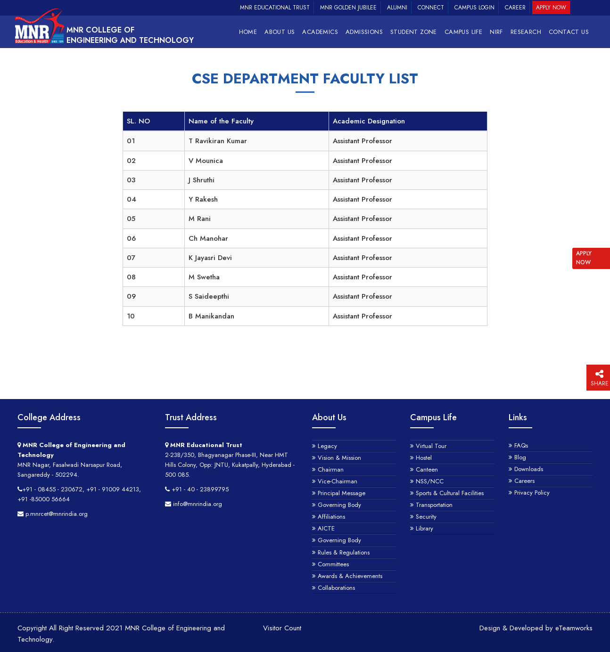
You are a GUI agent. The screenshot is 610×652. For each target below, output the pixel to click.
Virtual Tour (431, 445)
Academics (320, 31)
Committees (333, 564)
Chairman (331, 469)
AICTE (326, 528)
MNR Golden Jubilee (348, 7)
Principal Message (341, 493)
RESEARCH (526, 31)
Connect (431, 7)
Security (426, 516)
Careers (524, 480)
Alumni (397, 7)
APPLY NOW (584, 258)
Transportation (434, 504)
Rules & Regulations (344, 552)
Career (515, 7)
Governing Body (339, 504)
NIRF (496, 31)
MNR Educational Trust (275, 7)
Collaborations (336, 587)
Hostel (424, 457)
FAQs (521, 445)
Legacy (327, 445)
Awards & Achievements (350, 575)
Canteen (427, 469)
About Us (279, 31)
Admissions (364, 31)
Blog (520, 457)
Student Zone (413, 31)
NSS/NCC (430, 481)
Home (248, 31)
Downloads (528, 469)
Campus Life (463, 31)
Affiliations (331, 516)
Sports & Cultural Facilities (450, 493)
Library (424, 528)
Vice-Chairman (337, 481)
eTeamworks (574, 628)
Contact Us (569, 31)
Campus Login (474, 7)
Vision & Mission (339, 457)
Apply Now (551, 7)
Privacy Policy (532, 492)
